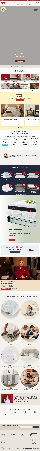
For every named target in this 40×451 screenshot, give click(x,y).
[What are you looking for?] (31, 3)
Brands (26, 4)
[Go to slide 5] (21, 127)
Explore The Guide (14, 288)
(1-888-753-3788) (34, 443)
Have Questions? (29, 0)
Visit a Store (35, 401)
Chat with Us (26, 401)
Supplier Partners (13, 434)
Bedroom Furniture (20, 4)
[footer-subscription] (36, 427)
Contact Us (21, 434)
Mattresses (4, 4)
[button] (34, 9)
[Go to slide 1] (18, 127)
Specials (30, 4)
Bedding (13, 4)
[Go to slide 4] (20, 127)
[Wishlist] (36, 2)
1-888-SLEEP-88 (34, 442)
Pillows (9, 4)
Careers (12, 435)
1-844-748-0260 (34, 440)
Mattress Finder (36, 4)
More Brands (35, 144)
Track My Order (22, 435)
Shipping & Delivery (3, 435)
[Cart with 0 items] (38, 2)
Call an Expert (18, 401)
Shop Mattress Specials (20, 100)
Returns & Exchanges (3, 434)
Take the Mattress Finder (5, 288)
